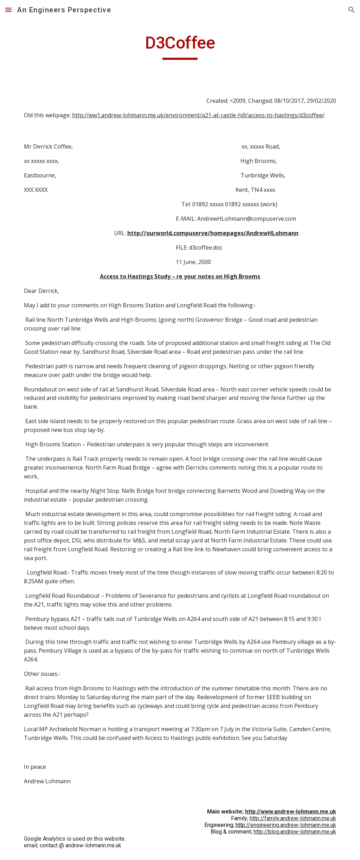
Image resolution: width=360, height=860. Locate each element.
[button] (8, 9)
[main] (180, 46)
